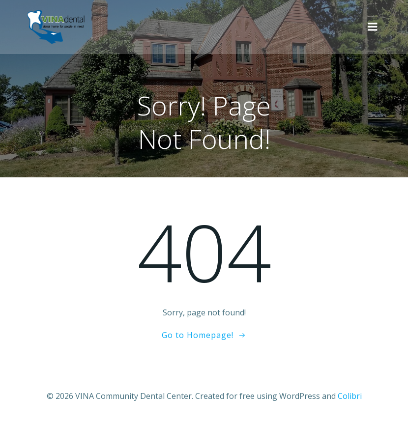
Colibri (350, 396)
